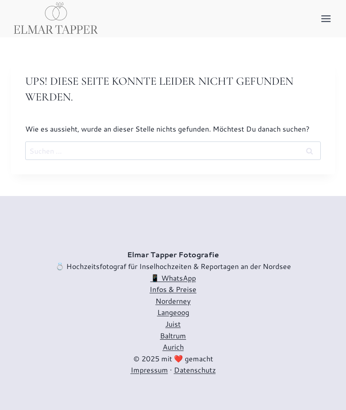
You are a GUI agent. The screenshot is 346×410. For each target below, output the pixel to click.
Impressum (149, 369)
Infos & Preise (173, 289)
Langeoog (173, 312)
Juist (173, 324)
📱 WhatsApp (173, 278)
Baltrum (173, 335)
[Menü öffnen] (325, 18)
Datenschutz (195, 369)
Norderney (173, 301)
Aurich (173, 347)
